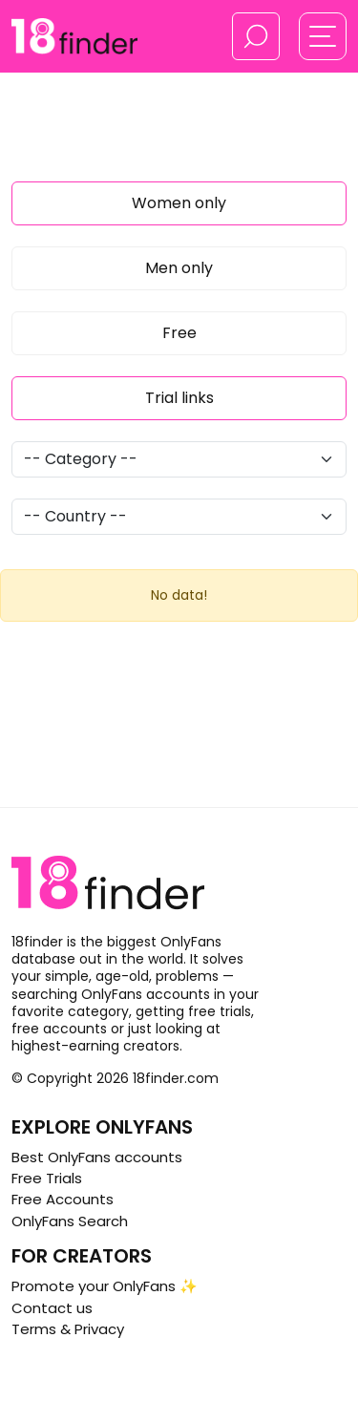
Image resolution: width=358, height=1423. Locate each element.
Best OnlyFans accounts (96, 1157)
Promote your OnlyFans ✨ (104, 1286)
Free (179, 333)
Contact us (52, 1308)
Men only (179, 268)
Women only (179, 203)
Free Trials (46, 1178)
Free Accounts (62, 1199)
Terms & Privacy (67, 1329)
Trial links (179, 398)
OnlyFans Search (69, 1221)
